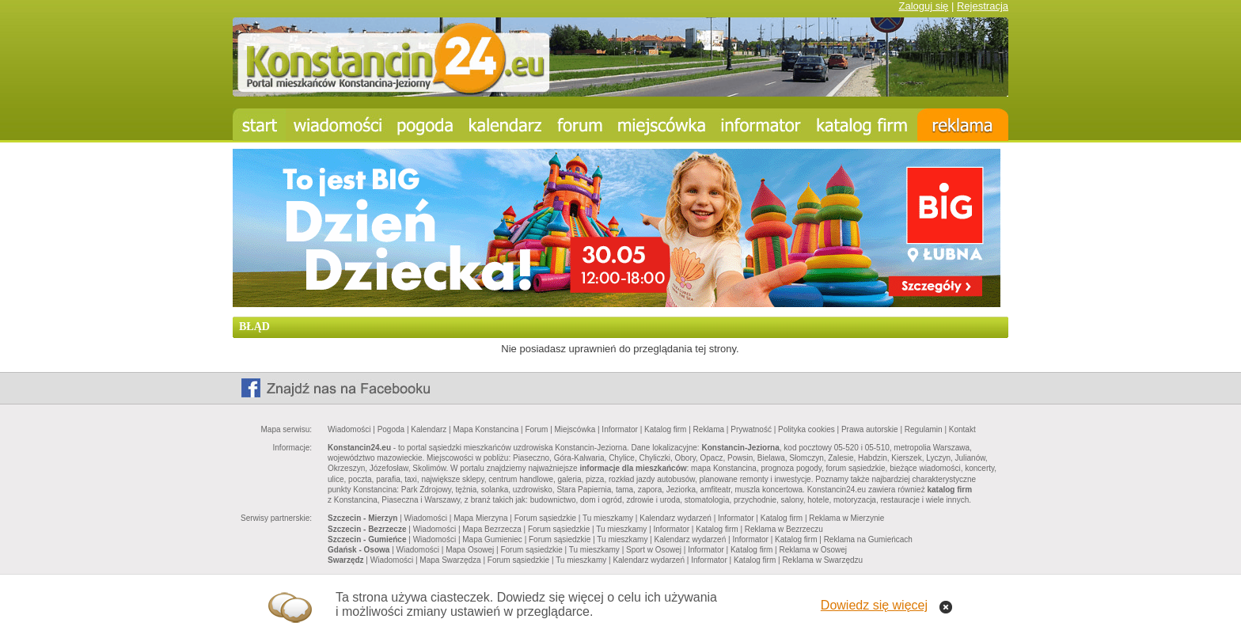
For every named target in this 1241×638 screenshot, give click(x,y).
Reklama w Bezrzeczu (784, 529)
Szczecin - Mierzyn (362, 518)
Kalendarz (428, 429)
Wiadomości (349, 429)
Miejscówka (575, 429)
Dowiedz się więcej (874, 605)
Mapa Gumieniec (492, 539)
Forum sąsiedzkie (545, 518)
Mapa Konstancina (485, 429)
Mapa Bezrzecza (491, 529)
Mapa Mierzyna (480, 518)
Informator (620, 429)
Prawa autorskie (869, 429)
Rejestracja (982, 6)
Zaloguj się (923, 6)
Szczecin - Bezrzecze (367, 529)
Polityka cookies (806, 429)
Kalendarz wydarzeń (675, 518)
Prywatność (751, 429)
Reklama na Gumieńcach (868, 539)
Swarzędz (346, 560)
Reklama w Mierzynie (846, 518)
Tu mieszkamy (608, 518)
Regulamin (924, 429)
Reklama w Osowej (813, 549)
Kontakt (962, 429)
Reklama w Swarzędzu (822, 560)
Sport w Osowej (653, 549)
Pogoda (391, 429)
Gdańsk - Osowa (358, 549)
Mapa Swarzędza (449, 560)
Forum (536, 429)
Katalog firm (665, 429)
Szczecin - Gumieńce (367, 539)
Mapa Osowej (470, 549)
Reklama (708, 429)
